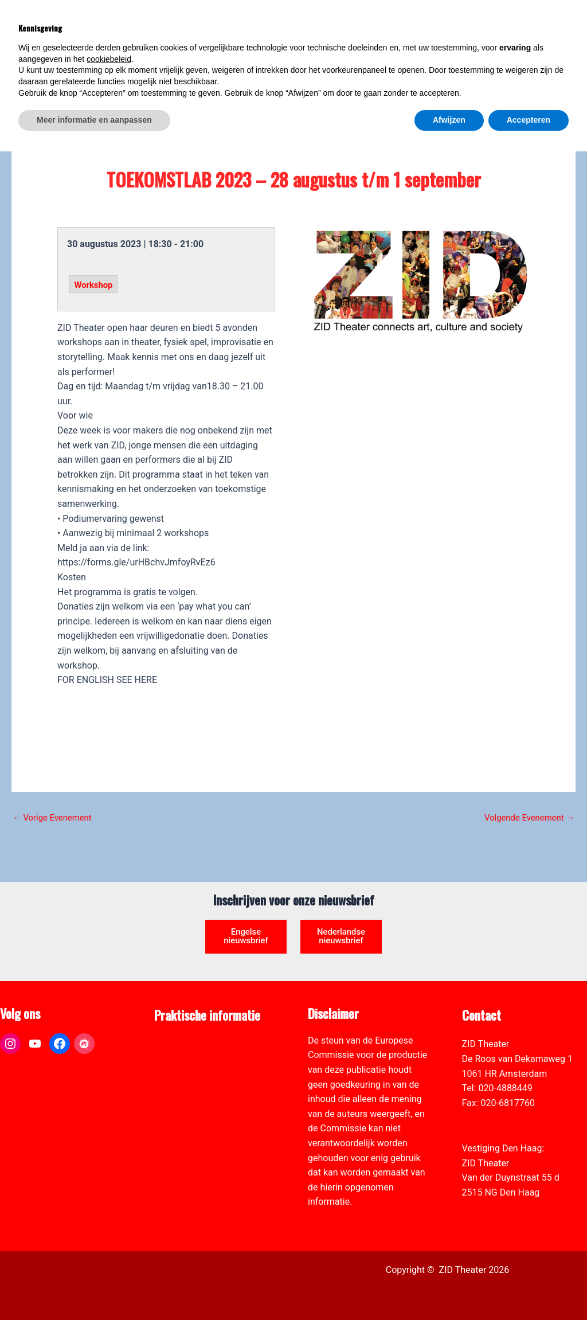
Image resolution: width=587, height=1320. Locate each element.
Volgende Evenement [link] (525, 817)
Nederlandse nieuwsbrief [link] (341, 926)
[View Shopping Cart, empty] (486, 23)
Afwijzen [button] (449, 1288)
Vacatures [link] (174, 1088)
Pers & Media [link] (181, 1058)
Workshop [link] (95, 284)
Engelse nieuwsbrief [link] (246, 921)
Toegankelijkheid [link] (188, 1103)
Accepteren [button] (528, 1288)
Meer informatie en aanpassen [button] (94, 1288)
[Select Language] (525, 61)
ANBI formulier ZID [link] (192, 1043)
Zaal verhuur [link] (179, 1073)
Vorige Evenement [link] (55, 817)
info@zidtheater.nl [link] (499, 1117)
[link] (572, 72)
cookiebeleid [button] (109, 1227)
